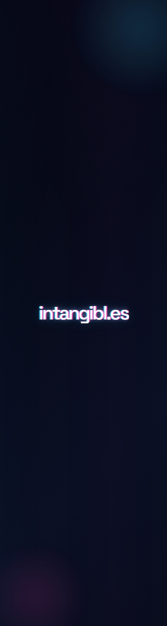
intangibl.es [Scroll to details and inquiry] (83, 313)
